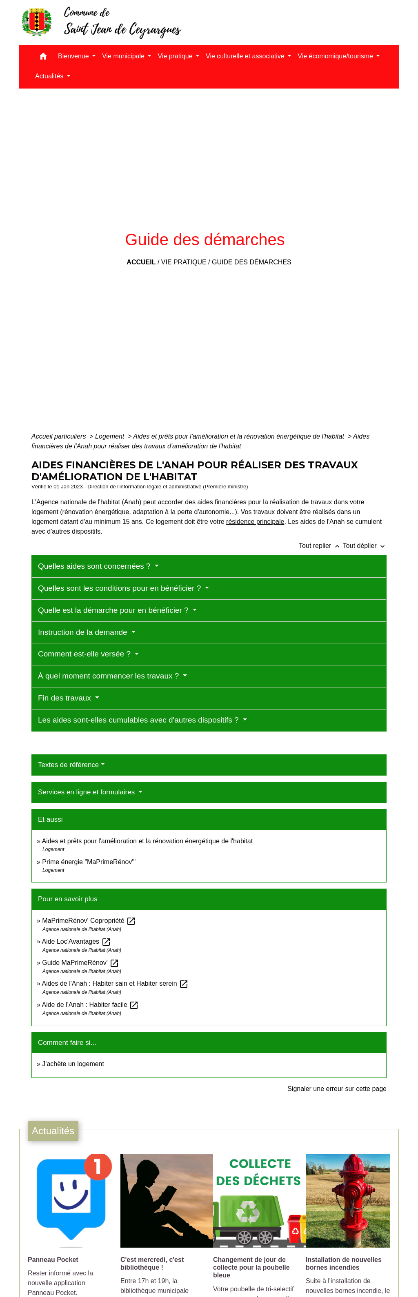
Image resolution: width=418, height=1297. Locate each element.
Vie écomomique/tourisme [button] (336, 56)
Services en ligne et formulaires (87, 792)
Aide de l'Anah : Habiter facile (90, 1004)
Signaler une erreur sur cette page (337, 1088)
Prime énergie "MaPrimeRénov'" (89, 861)
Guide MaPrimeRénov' (80, 962)
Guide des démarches (251, 262)
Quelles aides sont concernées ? (95, 566)
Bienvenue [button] (74, 56)
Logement (110, 436)
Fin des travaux (65, 698)
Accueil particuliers (59, 436)
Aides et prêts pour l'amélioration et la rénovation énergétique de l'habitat (239, 436)
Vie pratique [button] (176, 56)
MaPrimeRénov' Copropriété (89, 920)
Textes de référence (68, 765)
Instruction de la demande (83, 632)
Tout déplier (365, 545)
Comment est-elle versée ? (85, 654)
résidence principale (255, 521)
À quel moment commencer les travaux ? (109, 676)
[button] (43, 58)
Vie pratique (184, 262)
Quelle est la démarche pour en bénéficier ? (114, 610)
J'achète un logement (73, 1063)
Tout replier (321, 545)
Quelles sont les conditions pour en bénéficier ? (120, 588)
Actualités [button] (50, 76)
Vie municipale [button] (124, 56)
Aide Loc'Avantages (76, 941)
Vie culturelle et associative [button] (246, 56)
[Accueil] (100, 22)
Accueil (141, 262)
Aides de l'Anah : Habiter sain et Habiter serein (115, 983)
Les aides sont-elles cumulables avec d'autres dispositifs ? (139, 720)
